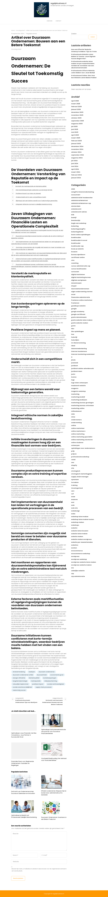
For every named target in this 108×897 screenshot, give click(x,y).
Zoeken (74, 34)
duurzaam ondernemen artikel (23, 675)
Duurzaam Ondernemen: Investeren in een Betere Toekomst (53, 818)
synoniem (75, 479)
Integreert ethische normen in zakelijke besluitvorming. (33, 204)
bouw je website (77, 249)
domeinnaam (76, 283)
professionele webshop (80, 457)
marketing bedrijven (79, 400)
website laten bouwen (79, 531)
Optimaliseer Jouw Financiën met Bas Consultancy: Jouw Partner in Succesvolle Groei (23, 735)
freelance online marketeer (81, 300)
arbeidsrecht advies (79, 212)
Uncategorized (16, 49)
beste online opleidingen (80, 235)
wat (72, 502)
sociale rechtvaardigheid (55, 684)
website (74, 528)
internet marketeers (79, 351)
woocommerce (77, 551)
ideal (73, 346)
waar (73, 497)
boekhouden (76, 237)
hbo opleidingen (77, 331)
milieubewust (76, 411)
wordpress (75, 556)
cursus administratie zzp (80, 266)
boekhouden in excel (79, 240)
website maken (77, 536)
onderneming (76, 423)
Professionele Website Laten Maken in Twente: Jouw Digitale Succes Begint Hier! (83, 56)
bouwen (74, 252)
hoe (72, 334)
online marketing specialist (81, 437)
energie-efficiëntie (19, 678)
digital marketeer (78, 274)
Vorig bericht (25, 700)
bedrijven (32, 672)
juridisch (74, 366)
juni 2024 (74, 163)
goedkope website (78, 306)
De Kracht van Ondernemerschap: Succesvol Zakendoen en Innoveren (23, 792)
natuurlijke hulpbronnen (20, 684)
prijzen (74, 454)
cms (72, 260)
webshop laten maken (79, 516)
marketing (75, 394)
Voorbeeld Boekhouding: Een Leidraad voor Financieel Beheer (53, 759)
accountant (75, 195)
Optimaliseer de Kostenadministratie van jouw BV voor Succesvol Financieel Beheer (53, 731)
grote (73, 326)
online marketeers (78, 431)
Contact (58, 21)
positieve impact (37, 684)
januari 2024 (76, 178)
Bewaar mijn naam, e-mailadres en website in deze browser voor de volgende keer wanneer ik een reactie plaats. (39, 870)
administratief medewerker (82, 198)
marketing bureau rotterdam (82, 405)
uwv (72, 491)
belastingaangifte (78, 229)
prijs (73, 451)
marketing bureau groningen (82, 403)
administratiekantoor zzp (81, 203)
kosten (73, 377)
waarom (74, 499)
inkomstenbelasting (79, 348)
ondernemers (76, 420)
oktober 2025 (76, 118)
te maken (75, 482)
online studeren (77, 442)
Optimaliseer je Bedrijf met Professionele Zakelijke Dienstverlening (24, 816)
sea (72, 462)
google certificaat (78, 314)
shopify (74, 465)
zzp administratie (78, 576)
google (74, 309)
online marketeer (78, 428)
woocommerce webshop (80, 554)
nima (73, 417)
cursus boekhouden (78, 269)
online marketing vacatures (82, 440)
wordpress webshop (79, 559)
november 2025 (77, 115)
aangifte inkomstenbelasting (82, 192)
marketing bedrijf (78, 397)
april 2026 (75, 101)
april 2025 (75, 135)
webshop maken (77, 522)
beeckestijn (75, 220)
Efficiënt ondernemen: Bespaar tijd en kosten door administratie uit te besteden (53, 793)
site (72, 468)
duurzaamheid (42, 675)
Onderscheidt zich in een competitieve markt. (31, 197)
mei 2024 (74, 166)
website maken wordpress (81, 539)
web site (74, 508)
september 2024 (77, 155)
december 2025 (77, 112)
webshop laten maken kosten (82, 519)
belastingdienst (77, 232)
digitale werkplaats (78, 280)
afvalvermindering (19, 672)
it (71, 357)
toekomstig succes (19, 690)
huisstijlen (75, 340)
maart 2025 (75, 138)
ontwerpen (75, 445)
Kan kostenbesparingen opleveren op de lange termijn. (33, 190)
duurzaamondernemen (80, 289)
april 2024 (75, 169)
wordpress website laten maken (83, 562)
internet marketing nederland (82, 354)
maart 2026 (75, 104)
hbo (72, 329)
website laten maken (79, 534)
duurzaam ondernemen (47, 672)
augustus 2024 (77, 158)
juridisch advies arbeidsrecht (82, 368)
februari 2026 (76, 106)
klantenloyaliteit (34, 678)
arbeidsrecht (76, 209)
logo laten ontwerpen (79, 383)
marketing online (77, 408)
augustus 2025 (76, 124)
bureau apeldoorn (78, 254)
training (74, 485)
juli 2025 (74, 126)
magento (74, 388)
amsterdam (75, 206)
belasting (75, 226)
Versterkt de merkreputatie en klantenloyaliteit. (31, 186)
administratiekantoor (79, 200)
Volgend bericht (53, 701)
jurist (73, 374)
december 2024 (77, 146)
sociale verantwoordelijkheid (22, 687)
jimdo (73, 360)
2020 (73, 189)
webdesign (75, 511)
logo (73, 380)
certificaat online (78, 257)
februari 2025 (76, 141)
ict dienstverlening (78, 343)
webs (73, 514)
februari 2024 (76, 175)
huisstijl (74, 337)
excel (73, 294)
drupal (73, 286)
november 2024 (77, 149)
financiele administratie (80, 297)
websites (74, 545)
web (72, 505)
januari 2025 (76, 143)
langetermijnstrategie (20, 681)
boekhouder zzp (77, 246)
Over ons (49, 21)
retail (73, 460)
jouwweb (74, 363)
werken (74, 548)
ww (72, 568)
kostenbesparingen (49, 678)
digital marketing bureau (81, 277)
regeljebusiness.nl (58, 3)
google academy (77, 311)
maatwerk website (78, 385)
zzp (72, 573)
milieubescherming (50, 681)
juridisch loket (76, 371)
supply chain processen (44, 687)
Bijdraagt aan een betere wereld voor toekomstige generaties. (37, 201)
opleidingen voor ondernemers (83, 448)
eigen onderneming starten (81, 292)
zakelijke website (78, 571)
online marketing (77, 434)
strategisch (75, 471)
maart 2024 (75, 172)
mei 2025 (74, 132)
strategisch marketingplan (81, 474)
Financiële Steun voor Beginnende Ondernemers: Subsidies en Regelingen (22, 763)
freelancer (75, 303)
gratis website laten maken (81, 320)
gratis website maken (79, 323)
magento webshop (78, 391)
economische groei (56, 675)
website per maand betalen (82, 542)
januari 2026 (76, 109)
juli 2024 (74, 161)
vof (72, 494)
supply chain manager (80, 477)
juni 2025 (74, 129)
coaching (74, 263)
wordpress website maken (81, 565)
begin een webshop (78, 223)
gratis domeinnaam (79, 317)
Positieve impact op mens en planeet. (28, 193)
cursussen (75, 272)
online (73, 425)
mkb (73, 414)
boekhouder (76, 243)
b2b (72, 215)
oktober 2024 (76, 152)
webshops (75, 525)
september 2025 (77, 121)
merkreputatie (35, 681)
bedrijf (73, 217)
